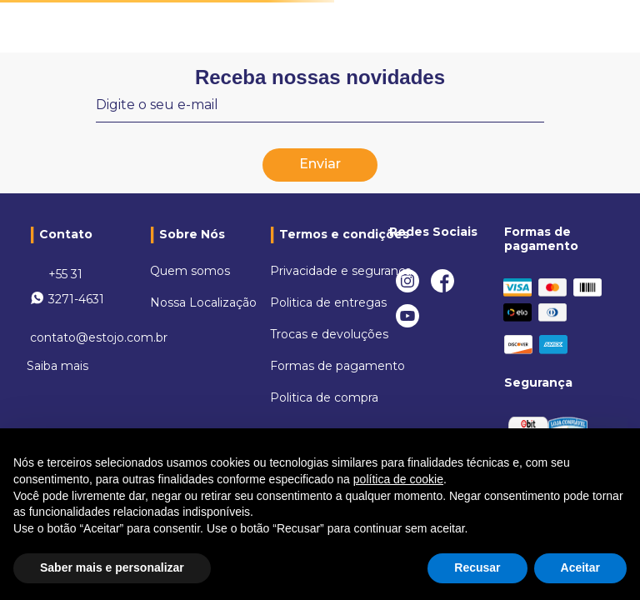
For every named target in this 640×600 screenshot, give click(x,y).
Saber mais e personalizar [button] (112, 567)
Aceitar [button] (580, 567)
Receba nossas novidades (320, 77)
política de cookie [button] (398, 479)
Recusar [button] (477, 567)
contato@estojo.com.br (99, 337)
